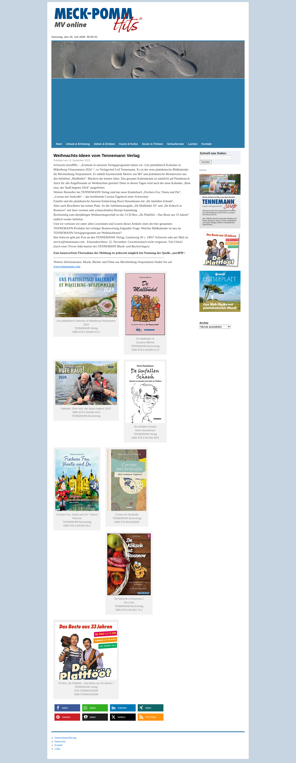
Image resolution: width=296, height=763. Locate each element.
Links (57, 748)
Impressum (60, 741)
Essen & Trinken (152, 143)
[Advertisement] (148, 109)
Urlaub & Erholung (78, 143)
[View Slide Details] (221, 250)
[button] (67, 707)
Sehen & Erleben (104, 143)
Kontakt (207, 143)
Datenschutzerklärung (65, 737)
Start (59, 143)
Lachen (193, 143)
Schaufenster (175, 143)
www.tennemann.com (66, 266)
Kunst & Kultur (128, 143)
